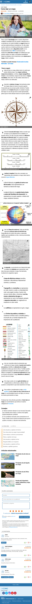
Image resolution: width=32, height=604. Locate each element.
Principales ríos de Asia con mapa (22, 455)
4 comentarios (21, 11)
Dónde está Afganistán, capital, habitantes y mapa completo (22, 482)
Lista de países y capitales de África (11, 444)
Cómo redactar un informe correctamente (13, 435)
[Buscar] (30, 2)
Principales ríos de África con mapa (22, 473)
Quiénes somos (20, 598)
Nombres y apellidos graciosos (10, 446)
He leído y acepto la (8, 517)
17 (30, 577)
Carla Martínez (7, 13)
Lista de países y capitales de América (12, 430)
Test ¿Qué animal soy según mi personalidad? (14, 432)
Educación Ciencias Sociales (11, 5)
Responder (4, 542)
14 (30, 555)
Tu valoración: (6, 513)
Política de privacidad (27, 601)
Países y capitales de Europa (9, 437)
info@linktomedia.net (13, 527)
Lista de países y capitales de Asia (11, 439)
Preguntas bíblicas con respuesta (11, 442)
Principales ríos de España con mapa (22, 464)
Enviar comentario (24, 517)
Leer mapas (19, 5)
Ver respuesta (4, 577)
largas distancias (10, 177)
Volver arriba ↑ (16, 585)
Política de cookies (5, 602)
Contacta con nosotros (6, 601)
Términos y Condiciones (16, 601)
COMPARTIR (25, 2)
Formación (3, 5)
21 (30, 542)
